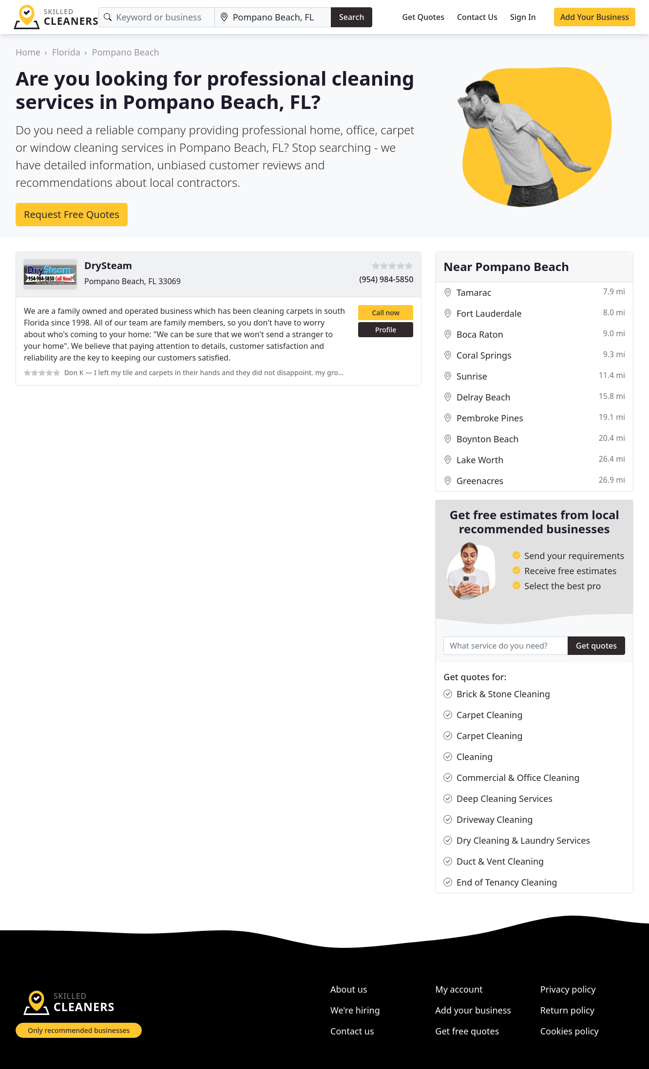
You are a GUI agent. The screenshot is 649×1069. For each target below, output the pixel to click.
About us (348, 989)
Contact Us (477, 17)
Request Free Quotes (71, 214)
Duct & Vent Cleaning (493, 861)
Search (351, 17)
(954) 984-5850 (387, 279)
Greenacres (534, 481)
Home (28, 52)
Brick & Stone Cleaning (496, 694)
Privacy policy (568, 989)
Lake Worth (534, 460)
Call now (385, 312)
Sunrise (534, 376)
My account (458, 989)
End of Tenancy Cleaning (500, 882)
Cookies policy (569, 1031)
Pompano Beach (125, 52)
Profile (385, 329)
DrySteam (108, 265)
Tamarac (534, 292)
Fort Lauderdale (534, 313)
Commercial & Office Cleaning (511, 777)
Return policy (567, 1010)
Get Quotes (423, 17)
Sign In (523, 17)
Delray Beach (534, 397)
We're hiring (355, 1010)
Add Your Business (594, 17)
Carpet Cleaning (482, 715)
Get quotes (596, 645)
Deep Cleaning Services (497, 798)
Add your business (473, 1010)
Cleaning (468, 756)
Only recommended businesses (79, 1030)
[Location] (272, 17)
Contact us (352, 1031)
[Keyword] (156, 17)
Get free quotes (467, 1031)
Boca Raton (534, 334)
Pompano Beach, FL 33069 (132, 281)
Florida (66, 52)
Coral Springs (534, 355)
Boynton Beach (534, 439)
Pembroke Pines (534, 418)
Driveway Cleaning (488, 819)
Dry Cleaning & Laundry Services (516, 840)
